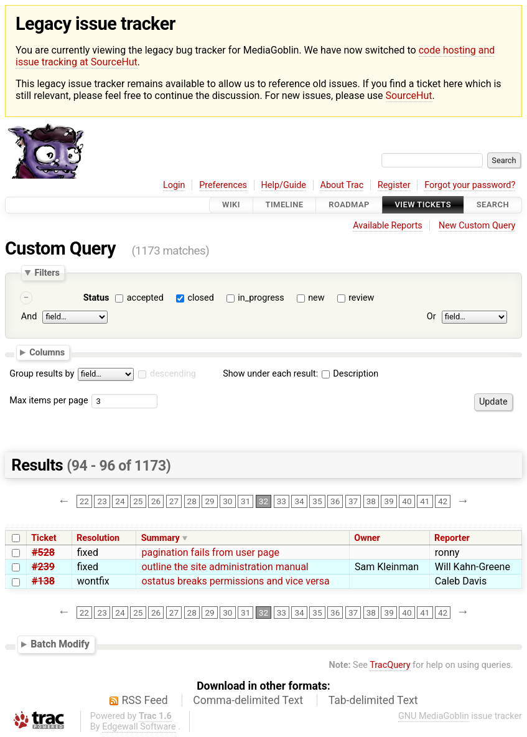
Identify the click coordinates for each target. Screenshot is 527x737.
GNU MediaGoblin (433, 716)
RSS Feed (145, 700)
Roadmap (349, 205)
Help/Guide (283, 185)
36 (335, 502)
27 (174, 502)
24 (119, 502)
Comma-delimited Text (248, 700)
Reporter (452, 538)
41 (424, 502)
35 (317, 502)
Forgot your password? (469, 185)
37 (353, 502)
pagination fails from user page (210, 552)
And (29, 317)
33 (281, 502)
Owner (367, 538)
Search (493, 205)
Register (394, 185)
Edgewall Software (139, 726)
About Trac (342, 185)
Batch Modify (60, 644)
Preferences (223, 185)
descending (173, 373)
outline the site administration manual (224, 567)
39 (389, 502)
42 (442, 502)
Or (431, 317)
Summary (160, 538)
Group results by (41, 373)
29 (209, 502)
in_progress (261, 298)
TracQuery (390, 665)
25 (137, 502)
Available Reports (387, 225)
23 (102, 502)
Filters (46, 273)
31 (245, 502)
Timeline (285, 205)
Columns (47, 352)
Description (350, 373)
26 (156, 502)
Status (96, 298)
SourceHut (409, 95)
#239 (43, 567)
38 (371, 502)
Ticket (43, 538)
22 (84, 502)
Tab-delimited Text (373, 700)
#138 (43, 581)
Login (174, 185)
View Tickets (423, 205)
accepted (145, 298)
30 (227, 502)
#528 (43, 552)
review (361, 298)
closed (200, 298)
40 (406, 502)
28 (192, 502)
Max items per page (48, 400)
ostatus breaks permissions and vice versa (235, 581)
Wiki (231, 205)
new (316, 298)
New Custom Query (477, 225)
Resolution (98, 538)
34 (299, 502)
